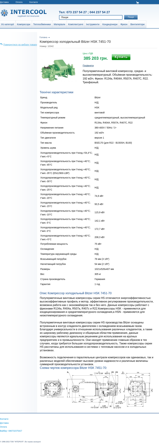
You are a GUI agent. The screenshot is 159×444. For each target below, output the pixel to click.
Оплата (19, 2)
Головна (43, 37)
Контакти (33, 2)
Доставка (4, 2)
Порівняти (88, 65)
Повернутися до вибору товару (20, 44)
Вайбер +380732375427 (11, 431)
